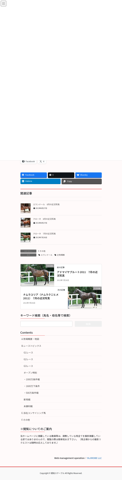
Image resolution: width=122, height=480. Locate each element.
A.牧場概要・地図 (30, 339)
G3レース (28, 366)
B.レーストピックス (31, 345)
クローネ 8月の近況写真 (44, 218)
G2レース (28, 359)
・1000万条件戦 (32, 379)
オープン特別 (30, 372)
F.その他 (41, 251)
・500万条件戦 (31, 392)
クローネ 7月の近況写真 (44, 233)
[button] (26, 208)
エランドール (46, 254)
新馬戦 (27, 399)
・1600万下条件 (32, 386)
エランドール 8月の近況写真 (46, 204)
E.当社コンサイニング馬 (34, 412)
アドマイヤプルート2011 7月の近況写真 (77, 273)
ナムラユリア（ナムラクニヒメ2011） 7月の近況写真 (40, 296)
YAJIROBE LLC (94, 458)
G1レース (28, 352)
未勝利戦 (28, 406)
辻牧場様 (61, 254)
